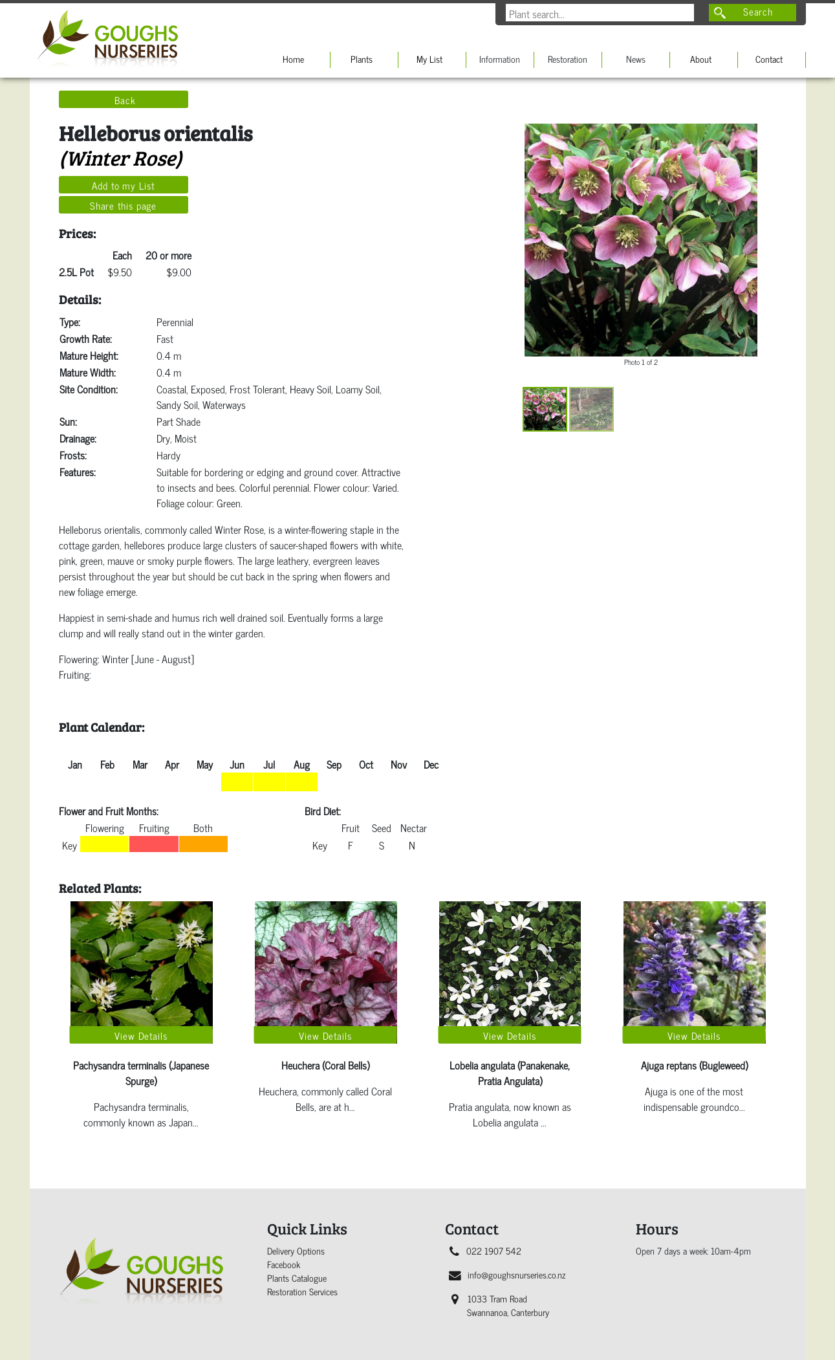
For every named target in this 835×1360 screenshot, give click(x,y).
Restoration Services (302, 1291)
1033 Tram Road (500, 1305)
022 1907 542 (485, 1250)
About (700, 58)
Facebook (283, 1264)
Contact (769, 58)
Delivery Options (296, 1250)
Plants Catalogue (297, 1277)
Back (125, 100)
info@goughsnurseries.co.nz (507, 1274)
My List (429, 58)
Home (293, 58)
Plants (362, 58)
